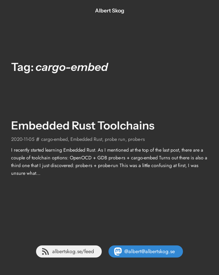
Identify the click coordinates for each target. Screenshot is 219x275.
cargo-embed (54, 139)
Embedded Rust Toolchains (82, 125)
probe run (115, 139)
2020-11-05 (22, 139)
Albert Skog (109, 10)
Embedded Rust (86, 139)
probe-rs (136, 139)
